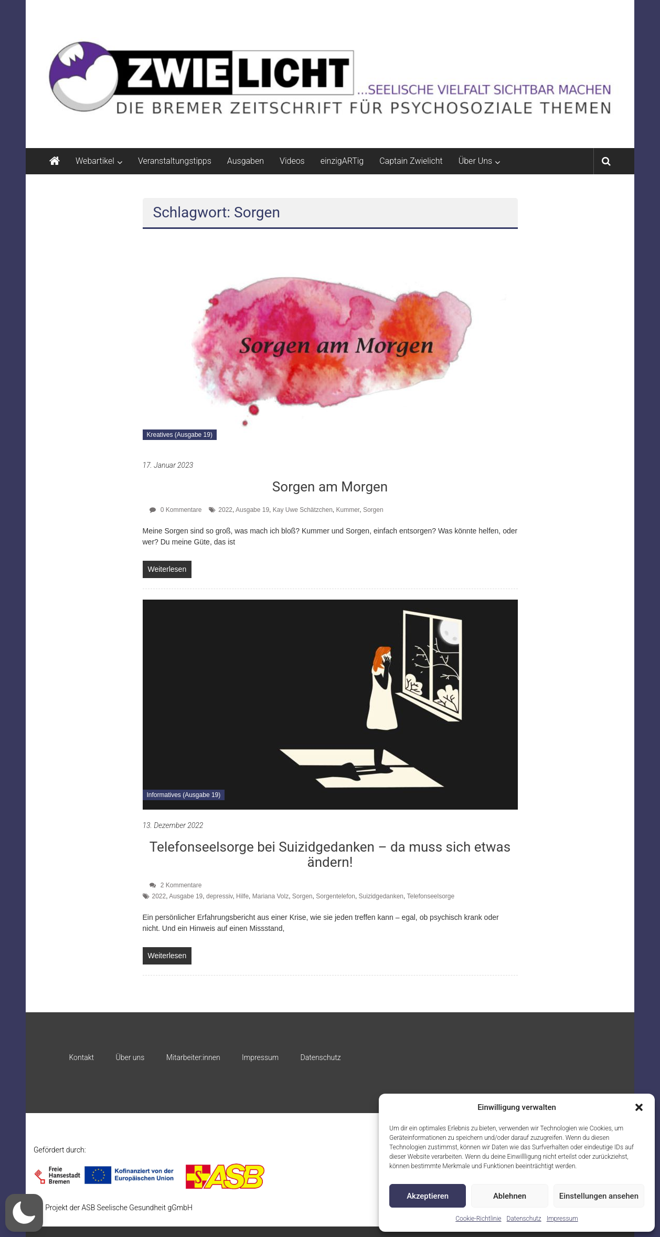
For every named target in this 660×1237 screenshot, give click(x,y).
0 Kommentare (175, 509)
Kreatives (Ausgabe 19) (179, 434)
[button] (639, 1107)
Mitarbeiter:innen (193, 1057)
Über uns (129, 1057)
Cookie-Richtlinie (478, 1218)
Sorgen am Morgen (330, 487)
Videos (292, 161)
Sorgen (373, 509)
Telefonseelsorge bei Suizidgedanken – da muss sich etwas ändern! (330, 854)
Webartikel (95, 161)
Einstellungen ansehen (598, 1196)
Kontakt (81, 1057)
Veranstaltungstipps (174, 161)
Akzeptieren (428, 1196)
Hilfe (242, 896)
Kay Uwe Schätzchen (303, 509)
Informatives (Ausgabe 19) (184, 795)
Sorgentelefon (335, 896)
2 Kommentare (175, 885)
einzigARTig (342, 161)
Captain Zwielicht (411, 161)
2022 (225, 509)
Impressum (562, 1218)
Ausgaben (245, 161)
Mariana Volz (270, 896)
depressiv (219, 896)
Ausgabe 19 (252, 509)
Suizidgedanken (381, 896)
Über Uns (475, 161)
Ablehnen (509, 1196)
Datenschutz (524, 1218)
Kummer (348, 509)
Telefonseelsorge (430, 896)
